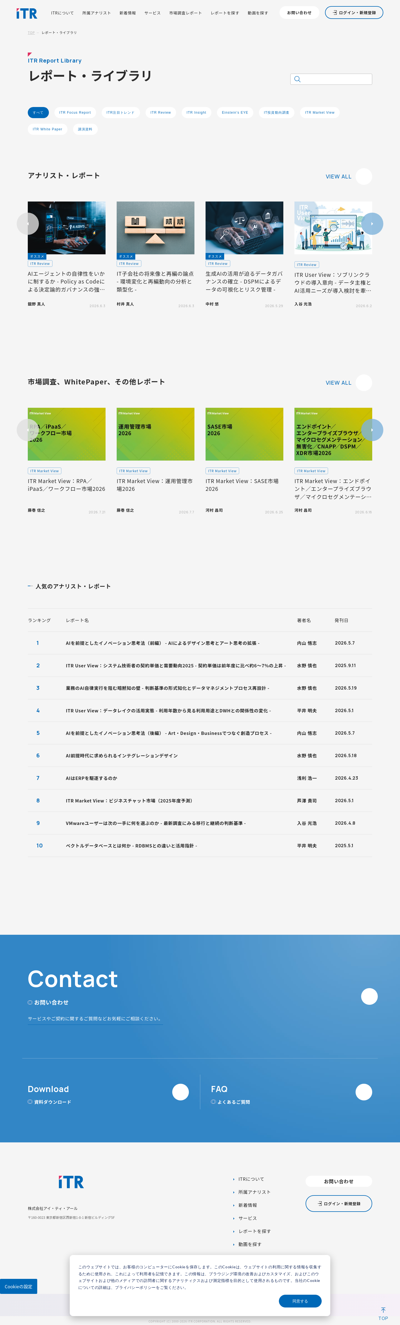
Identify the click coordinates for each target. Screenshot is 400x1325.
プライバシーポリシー (135, 1287)
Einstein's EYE (235, 113)
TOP (31, 32)
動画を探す (258, 13)
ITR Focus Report (75, 113)
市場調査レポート (185, 13)
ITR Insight (196, 113)
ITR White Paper (47, 129)
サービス (152, 13)
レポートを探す (225, 13)
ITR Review (161, 113)
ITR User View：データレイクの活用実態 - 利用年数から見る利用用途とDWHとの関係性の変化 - (168, 710)
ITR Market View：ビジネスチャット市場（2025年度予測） (130, 800)
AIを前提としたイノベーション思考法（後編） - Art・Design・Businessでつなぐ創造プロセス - (169, 733)
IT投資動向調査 (276, 113)
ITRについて (62, 13)
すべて (38, 113)
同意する (300, 1301)
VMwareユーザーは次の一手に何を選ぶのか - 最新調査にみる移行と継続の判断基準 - (156, 823)
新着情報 (127, 13)
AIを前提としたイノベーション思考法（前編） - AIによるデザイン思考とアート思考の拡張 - (163, 643)
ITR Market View (319, 113)
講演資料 (85, 129)
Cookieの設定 (18, 1286)
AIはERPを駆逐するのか (91, 778)
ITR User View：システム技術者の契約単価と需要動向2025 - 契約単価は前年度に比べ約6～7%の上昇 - (176, 665)
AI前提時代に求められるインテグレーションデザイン (122, 755)
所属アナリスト (96, 13)
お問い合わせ (299, 12)
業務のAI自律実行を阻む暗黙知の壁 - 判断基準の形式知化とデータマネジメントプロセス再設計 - (167, 688)
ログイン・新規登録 (357, 12)
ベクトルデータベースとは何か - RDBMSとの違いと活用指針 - (131, 845)
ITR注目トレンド (121, 113)
